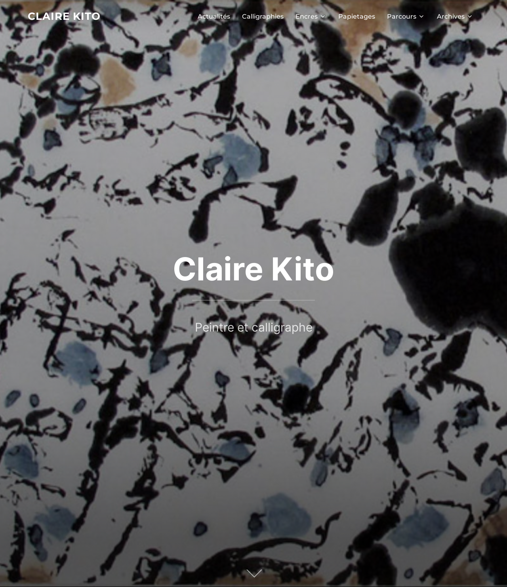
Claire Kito (64, 16)
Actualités (214, 16)
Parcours (406, 16)
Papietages (356, 16)
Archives (455, 16)
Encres (310, 16)
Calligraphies (263, 16)
